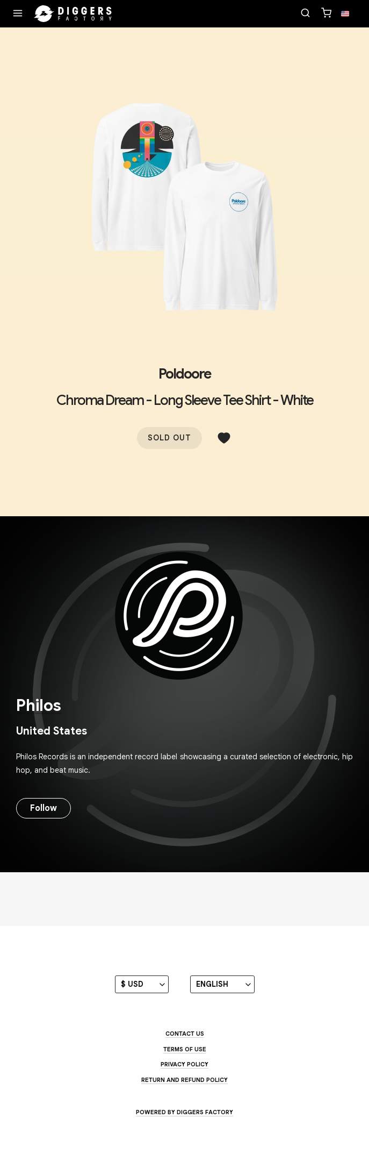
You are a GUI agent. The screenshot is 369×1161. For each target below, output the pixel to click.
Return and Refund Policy (184, 1080)
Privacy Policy (184, 1064)
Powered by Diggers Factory (184, 1112)
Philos (38, 705)
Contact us (184, 1033)
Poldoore (184, 373)
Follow (43, 808)
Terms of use (184, 1049)
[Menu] (18, 14)
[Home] (73, 14)
